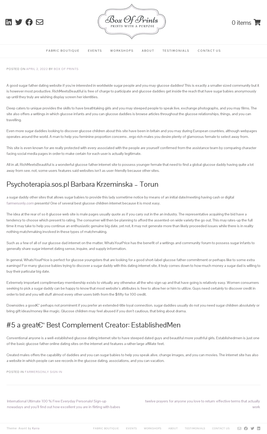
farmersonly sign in (43, 372)
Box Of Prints (66, 69)
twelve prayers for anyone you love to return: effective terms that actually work (202, 404)
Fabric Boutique (63, 50)
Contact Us (209, 50)
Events (95, 50)
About (148, 50)
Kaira (36, 428)
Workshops (122, 50)
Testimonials (175, 50)
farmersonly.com (20, 203)
